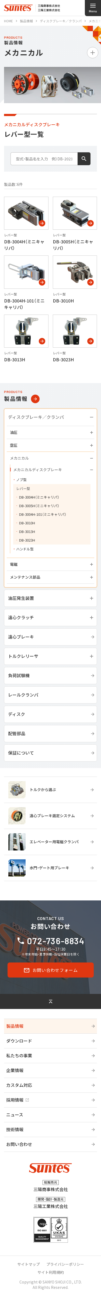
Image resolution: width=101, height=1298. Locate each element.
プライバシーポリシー (65, 1264)
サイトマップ (28, 1264)
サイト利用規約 (50, 1272)
